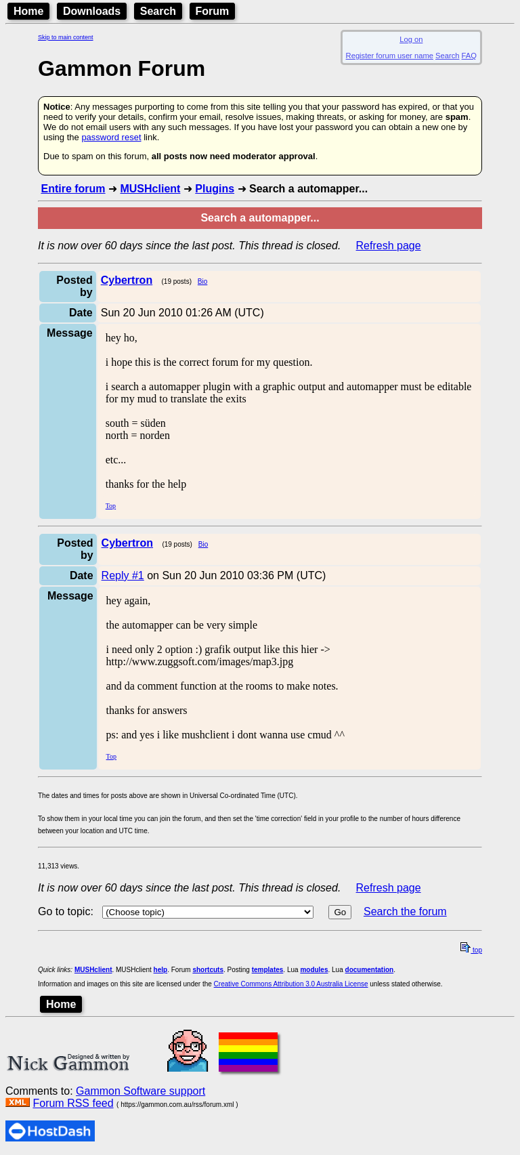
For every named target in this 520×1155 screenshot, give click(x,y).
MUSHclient (150, 188)
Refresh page (388, 245)
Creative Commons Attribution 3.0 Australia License (291, 984)
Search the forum (405, 911)
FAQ (469, 55)
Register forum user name (389, 55)
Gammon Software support (140, 1091)
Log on (410, 39)
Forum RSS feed (72, 1103)
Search (158, 11)
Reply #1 (123, 575)
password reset (111, 137)
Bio (202, 281)
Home (28, 11)
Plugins (214, 188)
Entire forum (73, 188)
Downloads (92, 11)
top (471, 950)
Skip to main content (65, 37)
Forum (213, 11)
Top (111, 505)
